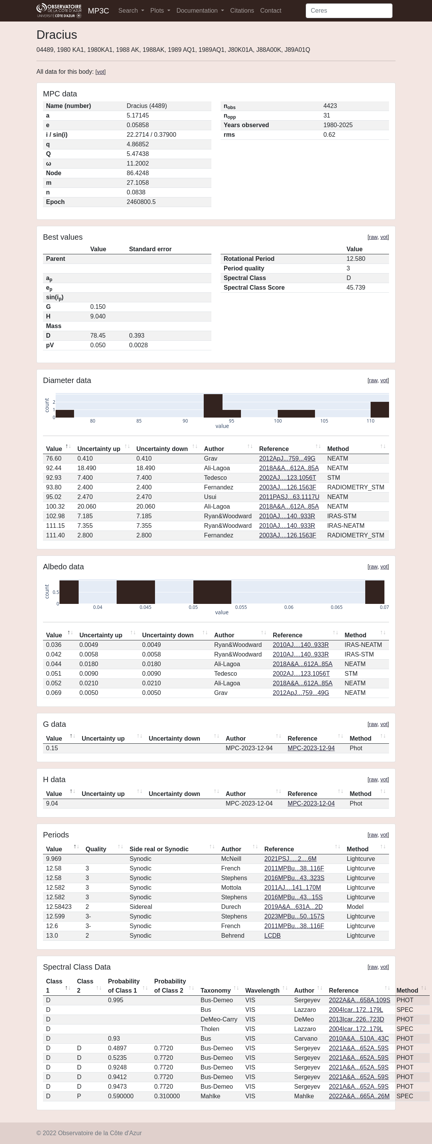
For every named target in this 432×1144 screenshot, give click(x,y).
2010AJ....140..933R (287, 516)
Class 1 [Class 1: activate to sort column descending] (54, 986)
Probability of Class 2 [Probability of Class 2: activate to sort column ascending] (170, 986)
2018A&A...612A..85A (289, 468)
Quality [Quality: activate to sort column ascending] (96, 849)
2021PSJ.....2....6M (290, 859)
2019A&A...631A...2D (293, 907)
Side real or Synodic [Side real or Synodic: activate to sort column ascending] (159, 849)
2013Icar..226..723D (356, 1019)
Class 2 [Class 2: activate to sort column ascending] (85, 986)
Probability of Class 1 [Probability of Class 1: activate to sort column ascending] (124, 986)
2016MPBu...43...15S (293, 897)
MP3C (98, 11)
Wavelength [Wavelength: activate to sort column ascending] (263, 990)
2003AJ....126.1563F (288, 487)
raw (373, 237)
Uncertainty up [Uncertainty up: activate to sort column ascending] (98, 449)
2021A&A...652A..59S (359, 1048)
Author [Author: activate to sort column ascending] (214, 449)
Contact (270, 10)
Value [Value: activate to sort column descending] (54, 449)
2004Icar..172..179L (356, 1009)
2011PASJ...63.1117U (289, 497)
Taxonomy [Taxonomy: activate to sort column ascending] (216, 990)
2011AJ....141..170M (292, 887)
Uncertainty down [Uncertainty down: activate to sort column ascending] (162, 449)
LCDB (272, 935)
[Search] (349, 10)
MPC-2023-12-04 (311, 803)
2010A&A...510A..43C (359, 1038)
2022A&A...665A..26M (359, 1096)
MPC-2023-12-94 (311, 748)
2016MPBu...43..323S (294, 878)
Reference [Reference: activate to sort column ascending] (274, 449)
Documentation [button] (197, 10)
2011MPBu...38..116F (294, 868)
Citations (242, 10)
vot (100, 72)
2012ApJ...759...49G (287, 458)
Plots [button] (158, 10)
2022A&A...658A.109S (359, 1000)
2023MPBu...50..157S (294, 916)
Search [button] (129, 10)
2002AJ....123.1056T (288, 477)
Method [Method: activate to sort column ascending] (338, 449)
